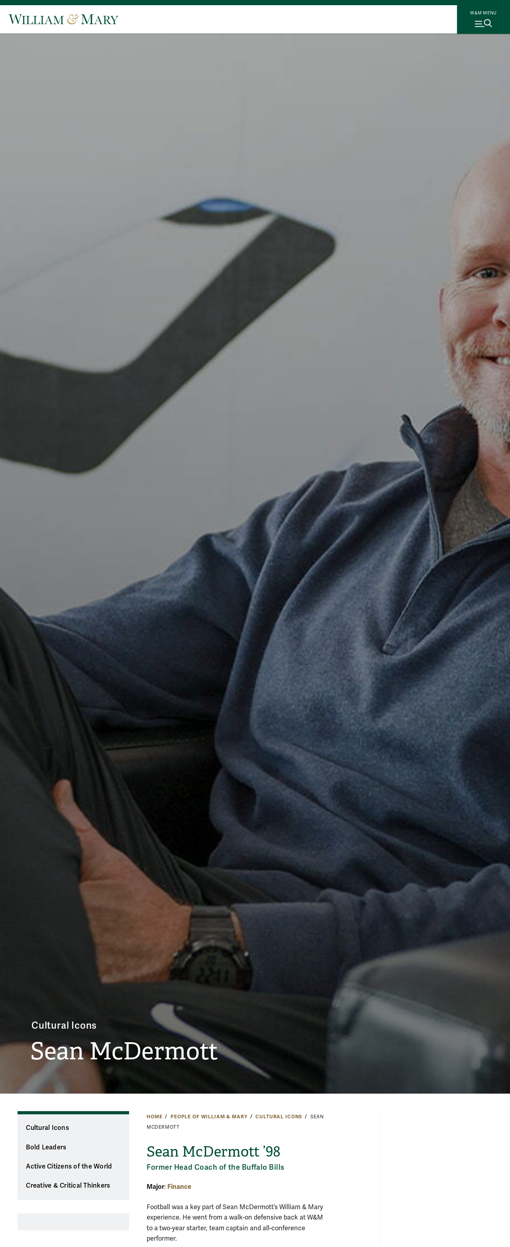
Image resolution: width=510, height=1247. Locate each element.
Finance (179, 1186)
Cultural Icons (64, 1025)
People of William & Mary (209, 1117)
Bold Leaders (46, 1147)
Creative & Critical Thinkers (68, 1186)
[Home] (63, 19)
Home (154, 1117)
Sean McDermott (124, 1051)
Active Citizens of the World (69, 1167)
